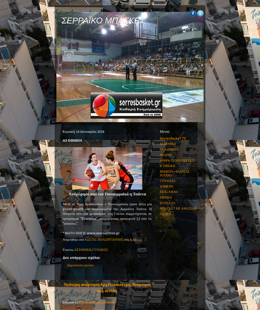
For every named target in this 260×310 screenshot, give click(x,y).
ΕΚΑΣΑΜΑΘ (169, 192)
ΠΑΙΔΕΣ (165, 214)
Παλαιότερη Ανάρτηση (129, 284)
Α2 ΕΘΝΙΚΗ (82, 250)
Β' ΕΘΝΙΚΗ (167, 166)
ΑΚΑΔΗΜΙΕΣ (169, 149)
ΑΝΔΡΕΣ (166, 155)
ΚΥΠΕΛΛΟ (167, 203)
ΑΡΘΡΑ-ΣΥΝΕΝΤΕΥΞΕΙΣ (177, 160)
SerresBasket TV (173, 138)
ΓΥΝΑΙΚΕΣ (100, 250)
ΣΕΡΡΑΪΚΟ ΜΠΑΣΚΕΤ (103, 20)
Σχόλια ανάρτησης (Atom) (96, 302)
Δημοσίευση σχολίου (80, 265)
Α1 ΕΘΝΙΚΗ (168, 144)
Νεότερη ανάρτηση (82, 284)
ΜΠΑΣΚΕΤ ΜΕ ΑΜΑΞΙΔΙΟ (178, 208)
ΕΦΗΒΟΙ (166, 197)
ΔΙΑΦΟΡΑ (166, 186)
